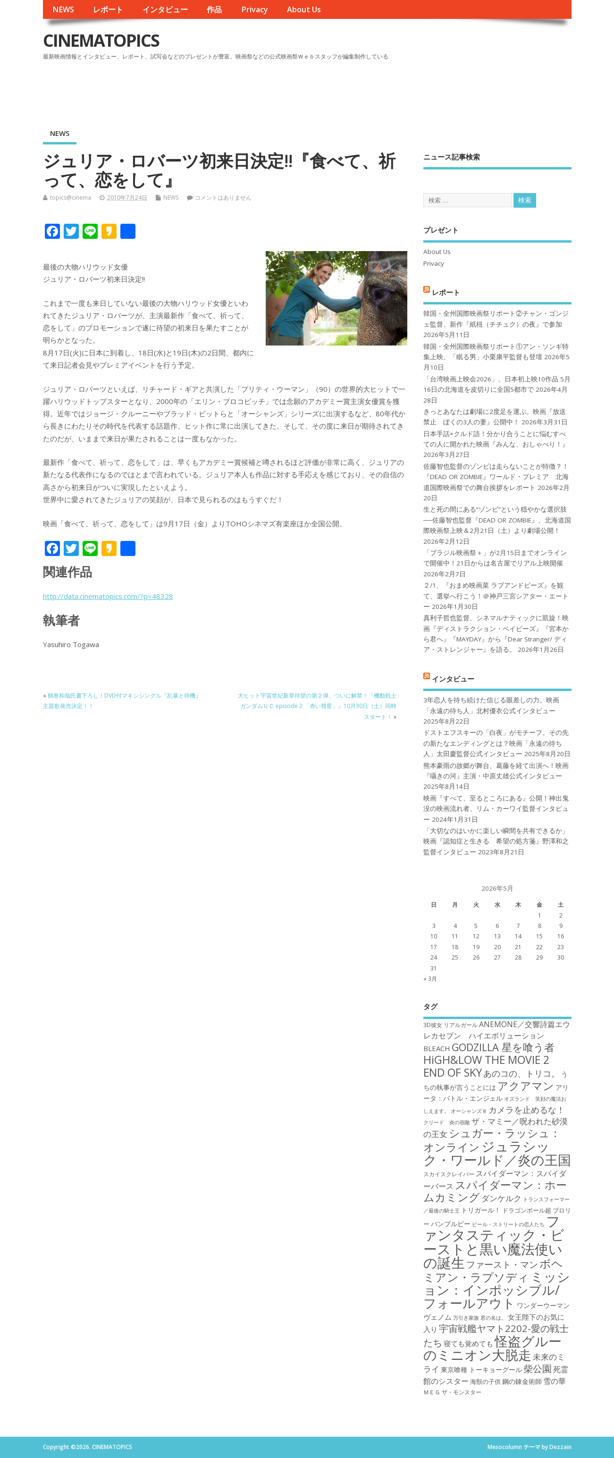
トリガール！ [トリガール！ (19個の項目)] (481, 1209)
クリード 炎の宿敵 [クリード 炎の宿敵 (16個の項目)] (446, 1122)
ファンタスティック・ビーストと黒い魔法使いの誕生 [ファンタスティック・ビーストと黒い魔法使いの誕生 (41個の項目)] (493, 1242)
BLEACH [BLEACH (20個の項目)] (436, 1048)
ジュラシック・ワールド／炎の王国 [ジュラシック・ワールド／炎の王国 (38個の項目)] (497, 1153)
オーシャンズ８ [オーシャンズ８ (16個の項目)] (469, 1111)
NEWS (63, 9)
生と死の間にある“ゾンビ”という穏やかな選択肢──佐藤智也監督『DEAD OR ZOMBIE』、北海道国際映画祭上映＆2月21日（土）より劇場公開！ (497, 520)
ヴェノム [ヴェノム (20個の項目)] (437, 1317)
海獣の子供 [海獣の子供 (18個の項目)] (485, 1381)
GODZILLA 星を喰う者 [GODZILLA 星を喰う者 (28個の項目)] (503, 1047)
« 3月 (430, 979)
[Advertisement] (392, 89)
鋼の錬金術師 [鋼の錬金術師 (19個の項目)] (522, 1381)
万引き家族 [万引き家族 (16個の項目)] (466, 1318)
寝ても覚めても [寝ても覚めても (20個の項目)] (468, 1343)
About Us (304, 9)
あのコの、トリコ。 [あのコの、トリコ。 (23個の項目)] (521, 1073)
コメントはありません (223, 198)
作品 (214, 9)
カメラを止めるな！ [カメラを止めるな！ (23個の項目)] (526, 1109)
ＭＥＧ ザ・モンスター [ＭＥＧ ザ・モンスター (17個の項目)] (452, 1392)
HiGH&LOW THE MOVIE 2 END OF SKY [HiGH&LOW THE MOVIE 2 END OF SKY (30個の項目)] (486, 1066)
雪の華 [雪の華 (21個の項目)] (554, 1381)
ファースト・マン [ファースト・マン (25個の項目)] (502, 1264)
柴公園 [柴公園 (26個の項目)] (537, 1368)
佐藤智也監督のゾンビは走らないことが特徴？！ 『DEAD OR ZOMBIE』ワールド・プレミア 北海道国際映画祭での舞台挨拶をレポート (496, 477)
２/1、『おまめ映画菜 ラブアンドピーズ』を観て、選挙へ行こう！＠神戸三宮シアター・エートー (496, 596)
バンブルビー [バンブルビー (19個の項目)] (451, 1223)
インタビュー (165, 9)
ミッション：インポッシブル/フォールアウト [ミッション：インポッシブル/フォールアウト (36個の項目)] (496, 1290)
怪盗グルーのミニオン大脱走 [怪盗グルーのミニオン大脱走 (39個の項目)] (492, 1348)
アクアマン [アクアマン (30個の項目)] (525, 1085)
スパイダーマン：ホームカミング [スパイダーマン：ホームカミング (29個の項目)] (495, 1191)
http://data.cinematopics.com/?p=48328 (108, 596)
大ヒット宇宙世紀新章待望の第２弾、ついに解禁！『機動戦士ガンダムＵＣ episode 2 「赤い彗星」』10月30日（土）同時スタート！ (317, 706)
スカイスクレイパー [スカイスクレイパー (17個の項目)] (448, 1174)
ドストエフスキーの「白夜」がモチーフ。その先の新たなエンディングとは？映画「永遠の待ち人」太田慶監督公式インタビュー (496, 743)
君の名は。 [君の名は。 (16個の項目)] (493, 1318)
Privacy (254, 9)
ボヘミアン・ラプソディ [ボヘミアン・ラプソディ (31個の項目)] (493, 1270)
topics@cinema (70, 198)
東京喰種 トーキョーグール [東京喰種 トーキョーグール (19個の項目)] (481, 1369)
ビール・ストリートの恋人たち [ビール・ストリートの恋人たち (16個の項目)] (508, 1224)
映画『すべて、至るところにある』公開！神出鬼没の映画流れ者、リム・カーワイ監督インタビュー (496, 809)
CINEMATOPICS (101, 40)
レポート (108, 9)
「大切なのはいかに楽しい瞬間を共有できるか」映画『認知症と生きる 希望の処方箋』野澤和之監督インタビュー (496, 841)
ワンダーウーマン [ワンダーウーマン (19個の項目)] (543, 1305)
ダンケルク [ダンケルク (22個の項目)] (501, 1198)
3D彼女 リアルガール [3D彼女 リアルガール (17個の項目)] (450, 1025)
